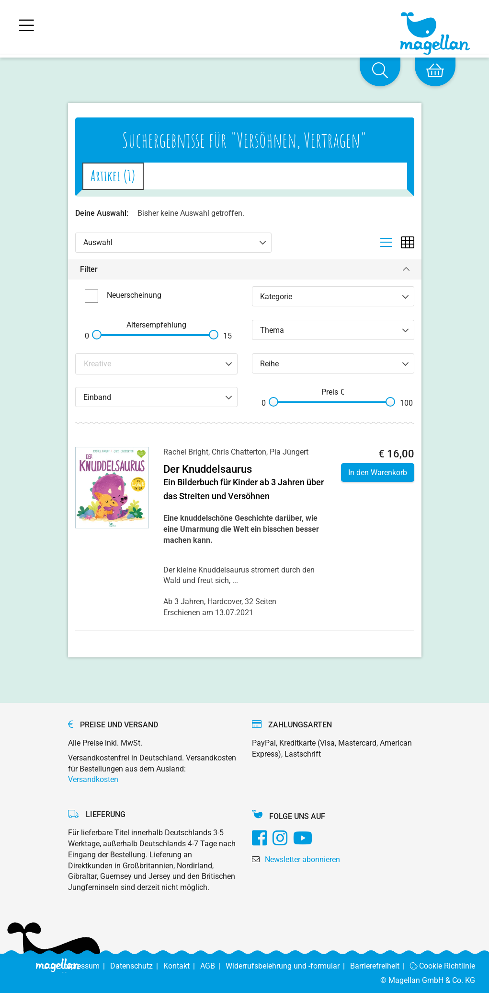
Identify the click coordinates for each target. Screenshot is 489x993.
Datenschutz (136, 965)
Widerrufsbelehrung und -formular (288, 965)
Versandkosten (93, 779)
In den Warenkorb (377, 472)
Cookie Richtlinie (443, 965)
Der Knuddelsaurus (207, 469)
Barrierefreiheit (380, 965)
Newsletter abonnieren (302, 859)
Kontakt (181, 965)
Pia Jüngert (289, 451)
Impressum (86, 965)
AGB (213, 965)
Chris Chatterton (239, 451)
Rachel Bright (185, 451)
